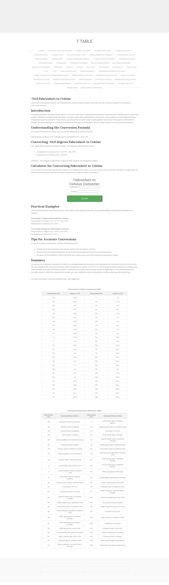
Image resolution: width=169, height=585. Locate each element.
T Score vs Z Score (83, 51)
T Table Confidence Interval (78, 59)
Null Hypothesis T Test (76, 55)
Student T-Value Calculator (60, 51)
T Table (41, 51)
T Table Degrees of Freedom (101, 55)
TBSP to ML (58, 67)
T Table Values (57, 55)
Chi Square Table (45, 63)
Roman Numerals (87, 71)
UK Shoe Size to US (125, 84)
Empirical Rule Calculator (64, 79)
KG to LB (69, 67)
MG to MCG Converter (122, 63)
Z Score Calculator (127, 59)
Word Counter (85, 79)
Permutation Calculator (106, 75)
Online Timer (72, 88)
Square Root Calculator (125, 79)
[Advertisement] (84, 16)
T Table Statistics (41, 59)
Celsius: (74, 192)
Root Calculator (43, 84)
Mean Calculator (128, 75)
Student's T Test (41, 55)
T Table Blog (61, 63)
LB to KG (79, 67)
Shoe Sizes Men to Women (103, 84)
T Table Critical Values (125, 55)
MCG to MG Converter (100, 63)
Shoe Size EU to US (81, 84)
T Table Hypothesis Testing (104, 59)
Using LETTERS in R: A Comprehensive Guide (51, 75)
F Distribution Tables (79, 63)
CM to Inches (104, 67)
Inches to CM (118, 67)
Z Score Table (57, 59)
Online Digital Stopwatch (91, 88)
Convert (84, 199)
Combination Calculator (82, 75)
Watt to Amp (132, 67)
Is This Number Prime (62, 84)
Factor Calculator (103, 79)
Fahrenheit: (74, 187)
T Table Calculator (123, 51)
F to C (54, 71)
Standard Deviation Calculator (111, 71)
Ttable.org (75, 279)
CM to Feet (90, 67)
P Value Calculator (68, 71)
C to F (46, 71)
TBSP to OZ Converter (41, 67)
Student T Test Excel (102, 51)
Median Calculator (41, 79)
